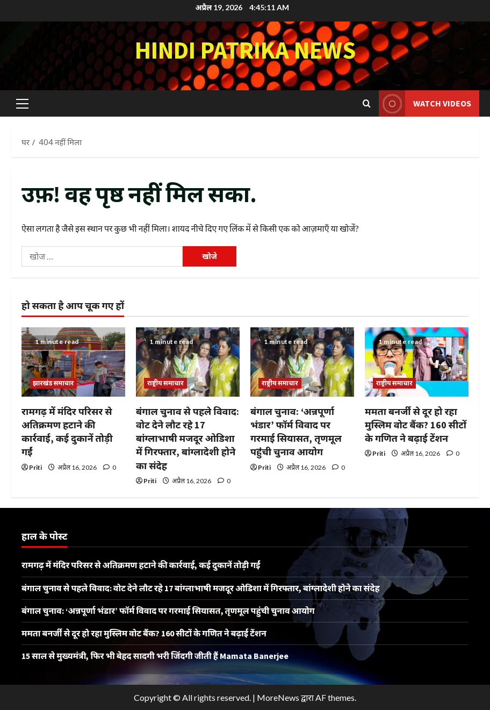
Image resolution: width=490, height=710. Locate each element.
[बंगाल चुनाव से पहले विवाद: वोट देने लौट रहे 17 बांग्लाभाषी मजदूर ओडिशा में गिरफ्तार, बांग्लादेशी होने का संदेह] (188, 362)
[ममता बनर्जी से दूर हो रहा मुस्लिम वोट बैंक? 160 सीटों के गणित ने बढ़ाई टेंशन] (417, 362)
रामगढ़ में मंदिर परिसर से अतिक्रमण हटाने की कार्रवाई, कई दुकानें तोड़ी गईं (140, 565)
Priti (35, 467)
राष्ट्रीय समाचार (165, 383)
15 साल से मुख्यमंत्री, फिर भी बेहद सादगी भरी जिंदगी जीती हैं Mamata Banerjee (155, 655)
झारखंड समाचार (53, 383)
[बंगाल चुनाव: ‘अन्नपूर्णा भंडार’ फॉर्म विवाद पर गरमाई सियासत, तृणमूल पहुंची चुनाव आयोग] (302, 362)
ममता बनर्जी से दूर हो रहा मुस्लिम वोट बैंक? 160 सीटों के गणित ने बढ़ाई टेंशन (415, 424)
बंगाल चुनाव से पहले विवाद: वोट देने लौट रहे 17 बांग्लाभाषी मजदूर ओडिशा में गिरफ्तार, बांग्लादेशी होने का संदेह (187, 438)
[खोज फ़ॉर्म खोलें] (367, 103)
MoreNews (278, 697)
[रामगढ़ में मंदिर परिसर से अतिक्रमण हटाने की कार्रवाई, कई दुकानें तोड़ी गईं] (73, 362)
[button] (22, 103)
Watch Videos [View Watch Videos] (425, 103)
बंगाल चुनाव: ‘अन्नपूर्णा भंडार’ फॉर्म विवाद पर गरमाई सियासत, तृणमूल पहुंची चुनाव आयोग (168, 610)
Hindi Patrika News (245, 50)
